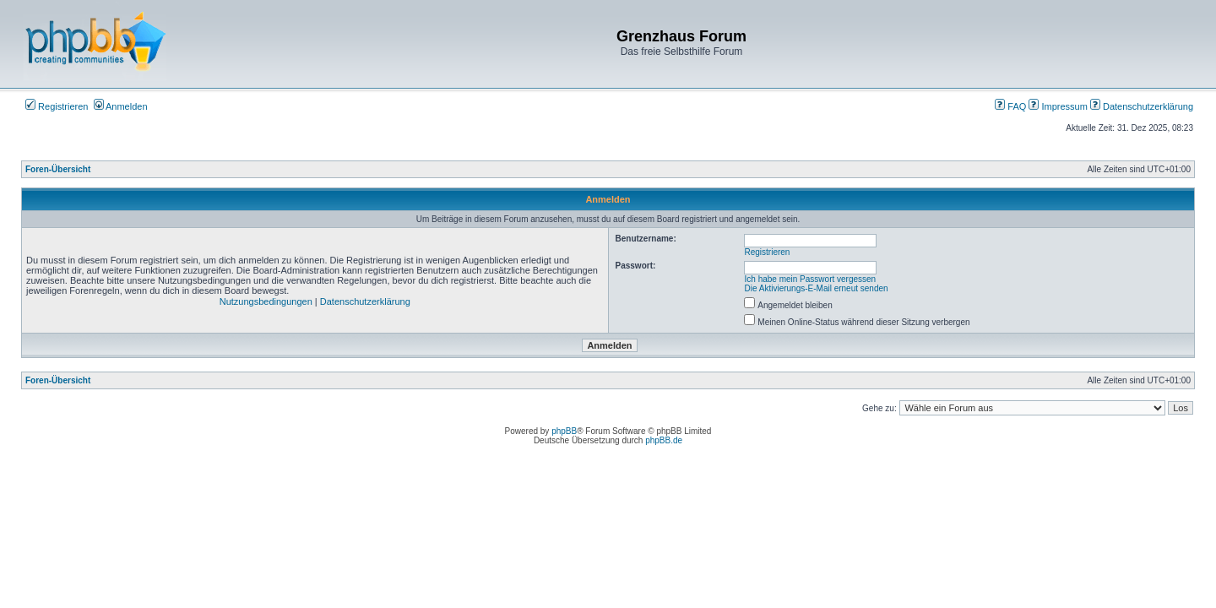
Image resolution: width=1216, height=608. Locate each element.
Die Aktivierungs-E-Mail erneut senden (816, 288)
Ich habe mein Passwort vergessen (811, 279)
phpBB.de (663, 440)
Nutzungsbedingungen (266, 301)
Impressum (1058, 106)
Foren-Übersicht (57, 169)
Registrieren (56, 106)
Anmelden (121, 106)
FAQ (1010, 106)
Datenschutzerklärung (1141, 106)
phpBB (564, 431)
